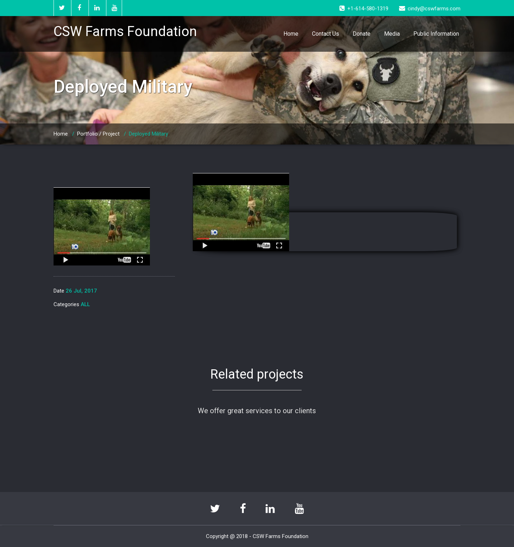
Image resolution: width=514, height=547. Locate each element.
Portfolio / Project (98, 134)
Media (392, 33)
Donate (362, 33)
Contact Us (325, 33)
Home (290, 33)
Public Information (436, 33)
